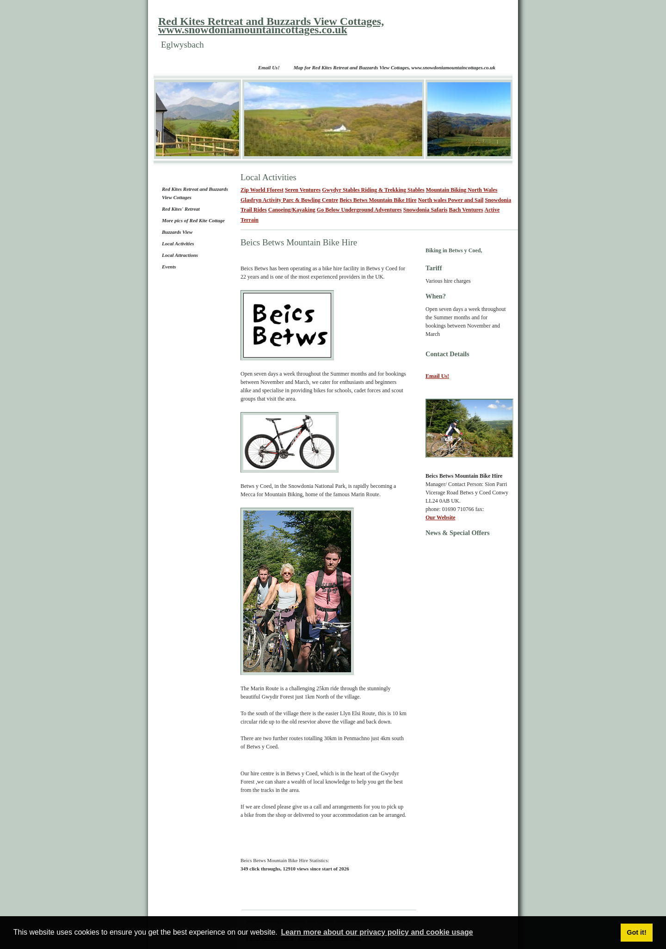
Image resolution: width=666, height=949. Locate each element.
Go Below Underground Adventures (359, 210)
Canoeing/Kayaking (291, 210)
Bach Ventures (466, 210)
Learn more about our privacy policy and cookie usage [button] (377, 932)
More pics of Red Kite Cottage (193, 220)
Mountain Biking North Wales (462, 190)
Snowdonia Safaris (425, 210)
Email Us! (269, 67)
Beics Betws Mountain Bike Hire (377, 200)
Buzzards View (177, 232)
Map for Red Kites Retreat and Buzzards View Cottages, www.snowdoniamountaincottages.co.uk (394, 67)
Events (169, 266)
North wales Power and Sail (451, 200)
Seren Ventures (303, 190)
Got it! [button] (636, 932)
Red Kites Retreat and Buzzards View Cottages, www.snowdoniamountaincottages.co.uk (271, 25)
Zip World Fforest (262, 190)
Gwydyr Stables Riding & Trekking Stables (373, 190)
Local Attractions (180, 255)
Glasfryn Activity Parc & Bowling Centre (289, 200)
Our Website (441, 517)
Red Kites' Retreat (181, 209)
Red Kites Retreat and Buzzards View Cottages (195, 193)
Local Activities (178, 243)
